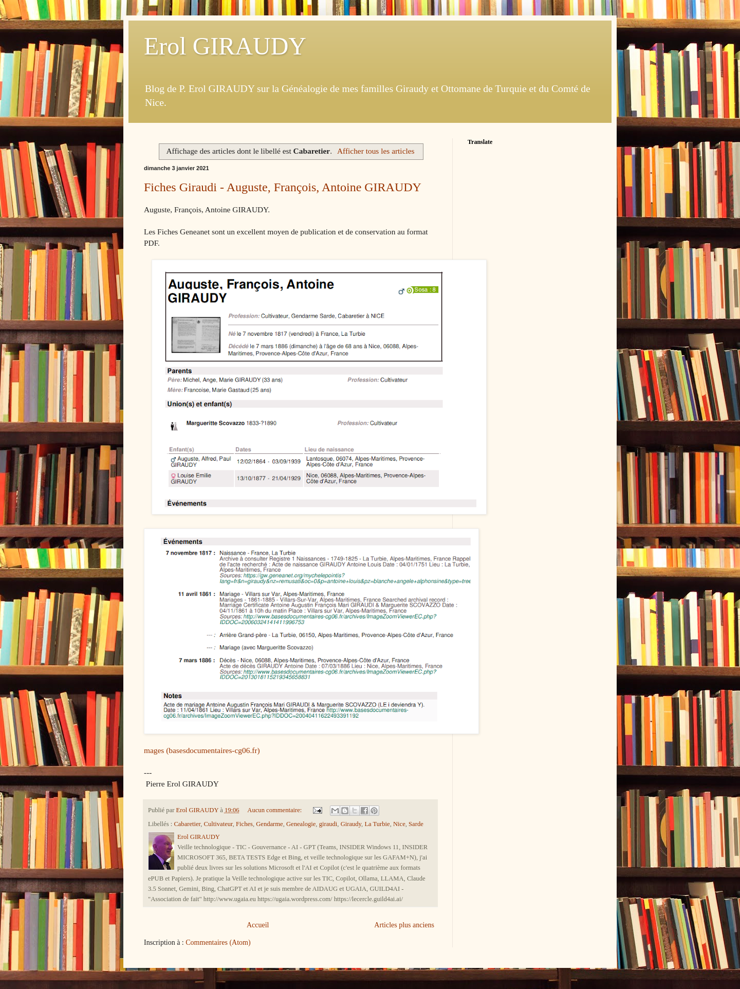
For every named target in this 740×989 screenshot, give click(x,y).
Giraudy (351, 824)
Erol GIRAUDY (225, 46)
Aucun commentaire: (275, 810)
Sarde (416, 824)
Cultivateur (218, 824)
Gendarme (269, 824)
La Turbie (377, 824)
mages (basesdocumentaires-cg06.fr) (202, 750)
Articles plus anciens (404, 925)
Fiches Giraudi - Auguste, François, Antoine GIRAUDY (282, 187)
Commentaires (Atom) (218, 942)
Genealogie (301, 824)
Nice (399, 824)
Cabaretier (187, 824)
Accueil (258, 925)
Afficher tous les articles (376, 150)
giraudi (328, 824)
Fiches (244, 824)
